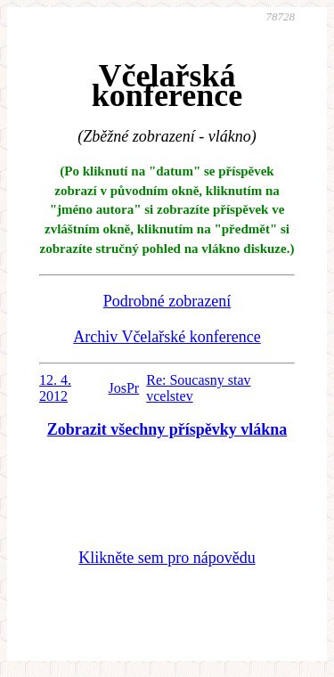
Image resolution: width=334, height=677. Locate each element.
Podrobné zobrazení (167, 301)
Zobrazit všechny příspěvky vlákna (167, 429)
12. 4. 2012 (55, 388)
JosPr (124, 388)
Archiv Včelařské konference (167, 337)
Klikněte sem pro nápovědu (166, 558)
